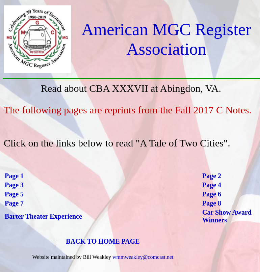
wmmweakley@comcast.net (142, 257)
